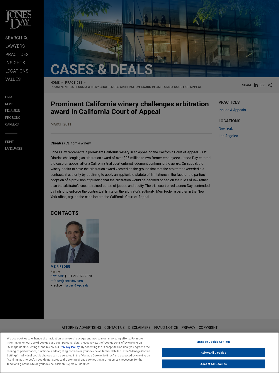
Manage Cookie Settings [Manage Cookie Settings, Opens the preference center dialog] (213, 343)
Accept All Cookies (213, 366)
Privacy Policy (70, 349)
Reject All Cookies (213, 354)
